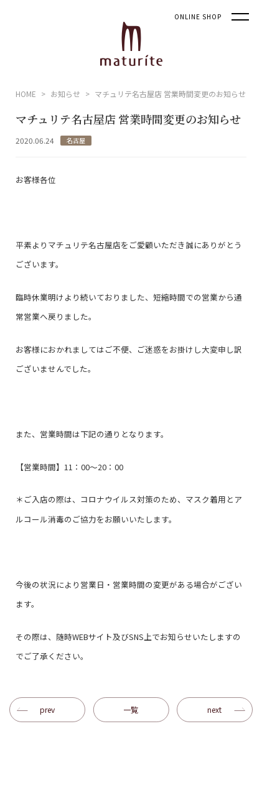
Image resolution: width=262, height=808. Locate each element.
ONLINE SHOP (198, 16)
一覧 (130, 709)
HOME (26, 93)
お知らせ (65, 93)
